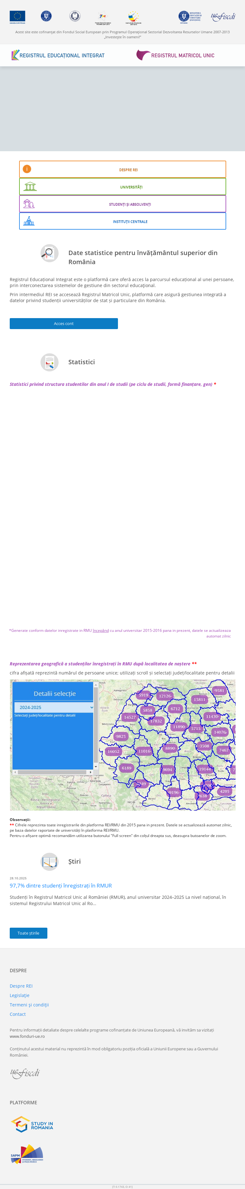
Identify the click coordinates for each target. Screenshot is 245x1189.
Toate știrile (28, 933)
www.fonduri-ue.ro (27, 1036)
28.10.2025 (18, 878)
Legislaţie (19, 995)
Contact (18, 1014)
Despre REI (21, 986)
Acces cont (64, 323)
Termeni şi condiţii (29, 1005)
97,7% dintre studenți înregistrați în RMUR (61, 885)
